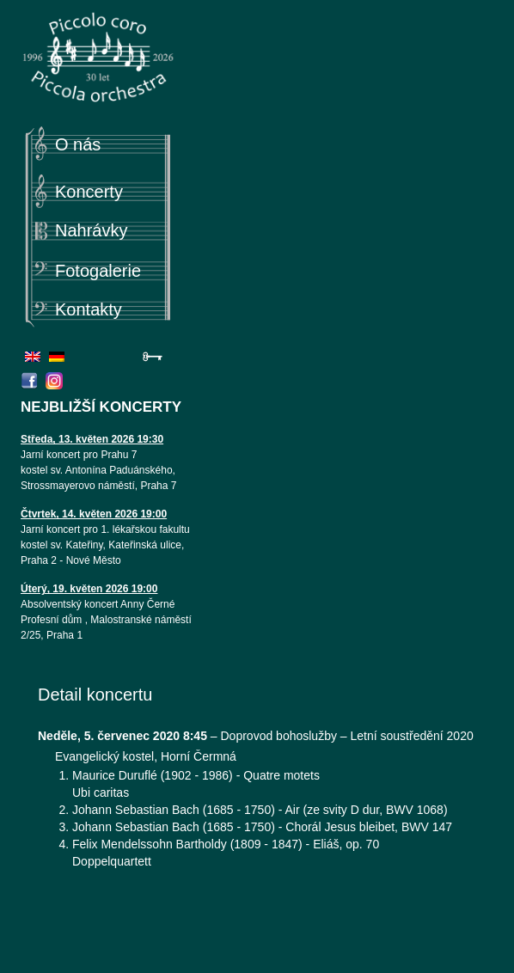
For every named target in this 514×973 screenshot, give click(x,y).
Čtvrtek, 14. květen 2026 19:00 (94, 514)
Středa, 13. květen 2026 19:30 (92, 439)
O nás (78, 144)
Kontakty (88, 309)
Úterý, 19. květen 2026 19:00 (89, 589)
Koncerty (89, 191)
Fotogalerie (98, 270)
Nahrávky (91, 230)
